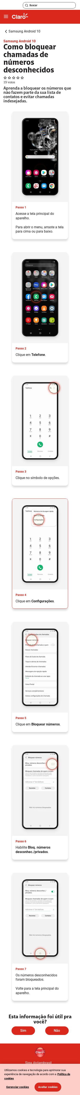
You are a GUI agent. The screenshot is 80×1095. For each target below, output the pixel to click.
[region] (40, 1079)
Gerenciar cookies (17, 1087)
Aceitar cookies (48, 1087)
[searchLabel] (49, 5)
